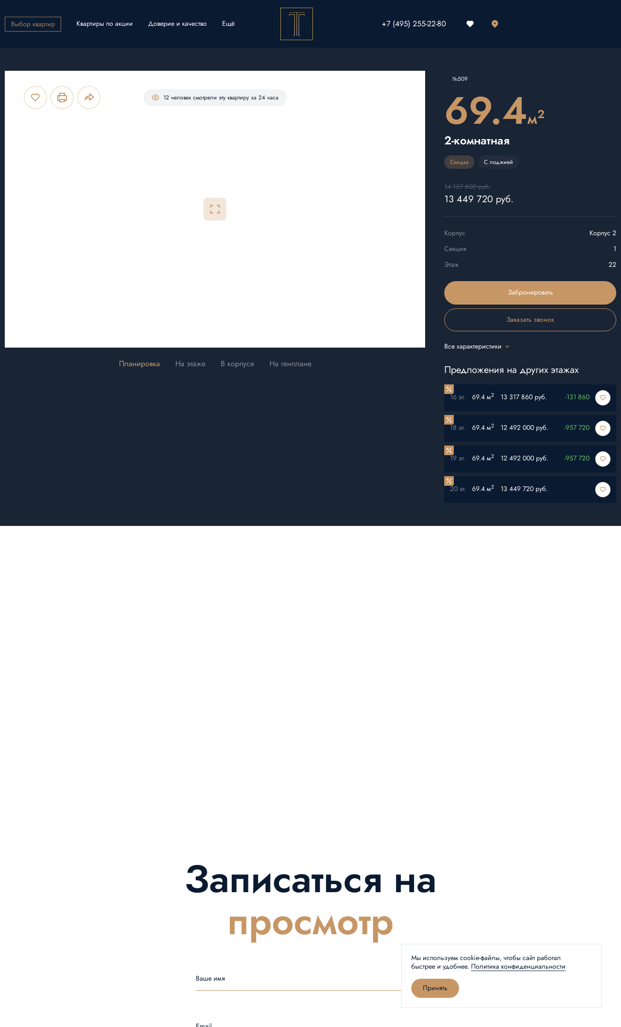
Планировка (139, 364)
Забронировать (530, 292)
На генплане (290, 364)
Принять (435, 988)
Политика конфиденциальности (518, 966)
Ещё (228, 23)
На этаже (190, 364)
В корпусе (237, 364)
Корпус (454, 233)
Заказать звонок (530, 319)
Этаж (451, 264)
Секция (455, 248)
